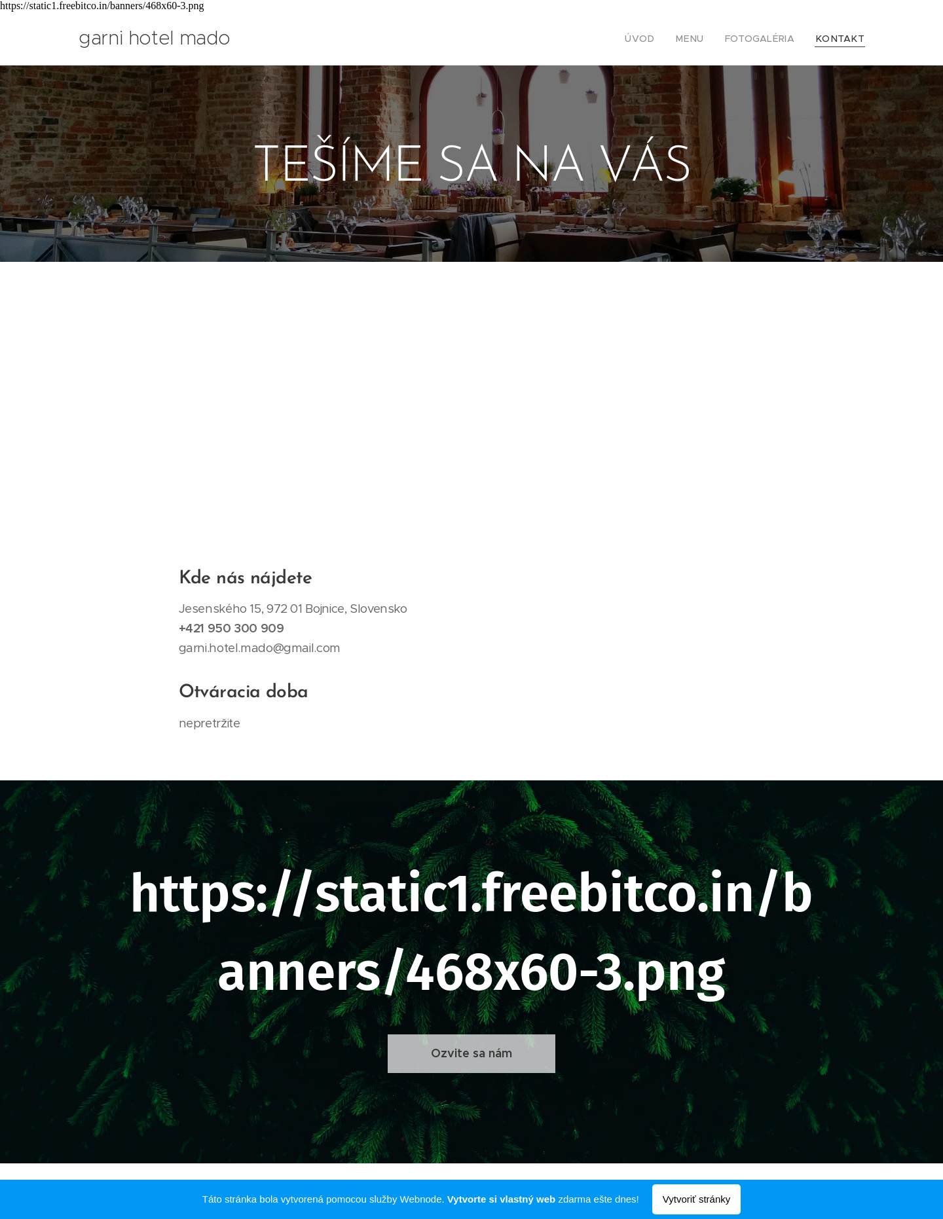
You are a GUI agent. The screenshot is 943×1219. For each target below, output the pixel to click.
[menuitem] (659, 38)
